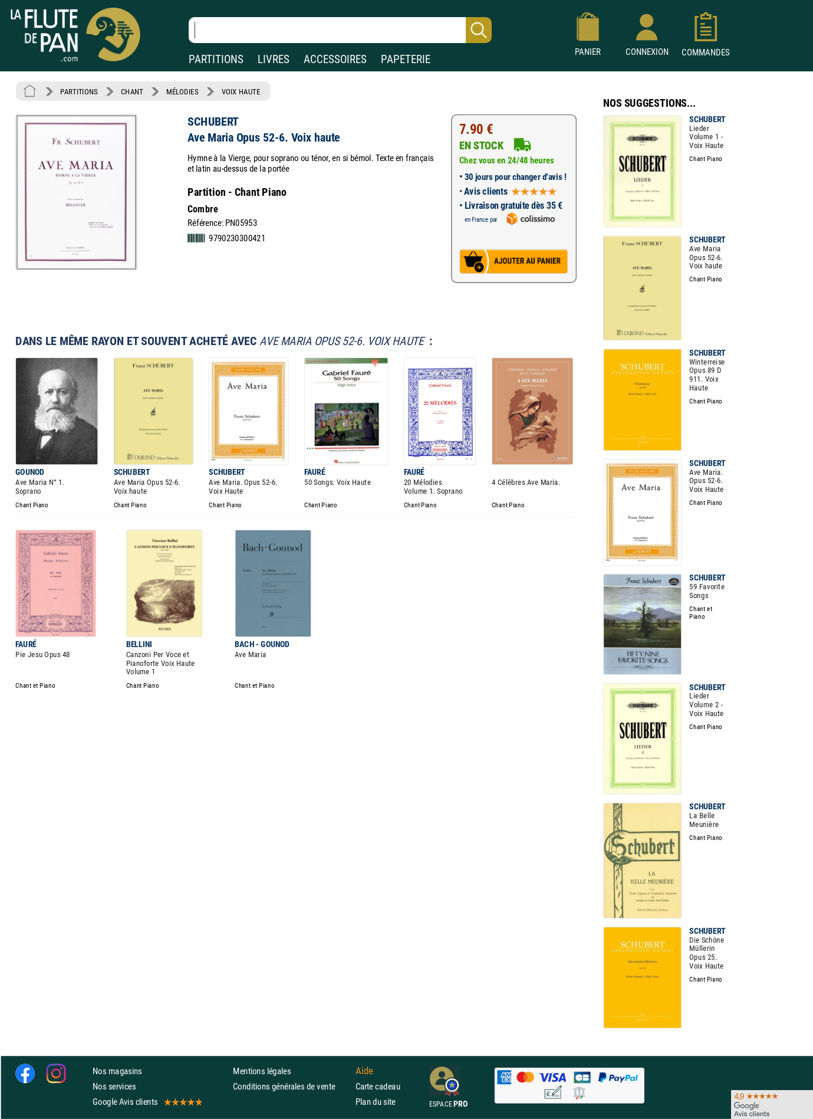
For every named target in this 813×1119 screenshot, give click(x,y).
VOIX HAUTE (241, 91)
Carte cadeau (378, 1086)
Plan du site (376, 1102)
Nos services (114, 1086)
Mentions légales (262, 1071)
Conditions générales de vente (291, 1086)
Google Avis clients (147, 1102)
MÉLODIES (182, 91)
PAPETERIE (405, 59)
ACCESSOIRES (335, 59)
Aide (364, 1071)
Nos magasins (117, 1071)
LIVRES (273, 59)
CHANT (132, 91)
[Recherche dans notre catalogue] (340, 30)
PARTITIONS (216, 59)
